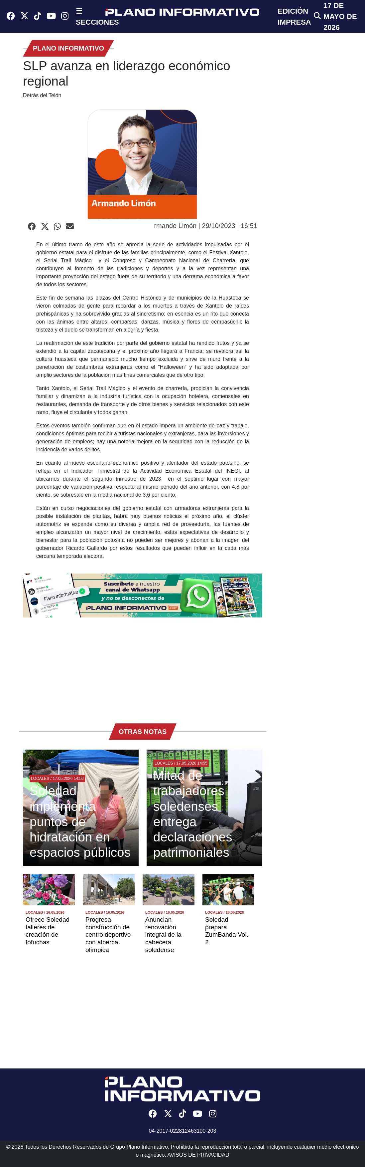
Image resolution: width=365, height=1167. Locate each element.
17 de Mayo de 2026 (340, 16)
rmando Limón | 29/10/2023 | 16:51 (205, 225)
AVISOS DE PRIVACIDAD (198, 1155)
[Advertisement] (142, 667)
